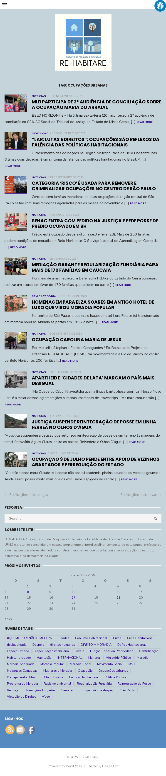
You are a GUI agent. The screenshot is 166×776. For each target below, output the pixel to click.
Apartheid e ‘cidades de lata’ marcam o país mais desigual (93, 381)
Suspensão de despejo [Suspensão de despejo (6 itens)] (98, 690)
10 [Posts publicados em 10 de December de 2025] (73, 592)
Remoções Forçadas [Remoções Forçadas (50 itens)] (40, 690)
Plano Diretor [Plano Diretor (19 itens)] (53, 677)
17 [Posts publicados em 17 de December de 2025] (73, 597)
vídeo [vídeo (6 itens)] (46, 696)
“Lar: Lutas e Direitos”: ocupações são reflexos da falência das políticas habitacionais (95, 142)
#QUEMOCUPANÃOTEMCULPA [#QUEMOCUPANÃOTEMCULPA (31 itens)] (29, 638)
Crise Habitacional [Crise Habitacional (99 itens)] (140, 638)
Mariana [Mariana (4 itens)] (94, 658)
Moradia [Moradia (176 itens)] (143, 658)
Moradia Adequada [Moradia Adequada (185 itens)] (21, 664)
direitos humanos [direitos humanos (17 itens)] (62, 645)
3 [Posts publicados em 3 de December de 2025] (73, 586)
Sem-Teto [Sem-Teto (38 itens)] (68, 690)
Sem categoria (44, 296)
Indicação (40, 133)
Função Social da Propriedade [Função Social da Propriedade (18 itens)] (111, 651)
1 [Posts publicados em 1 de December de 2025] (28, 586)
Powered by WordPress (65, 766)
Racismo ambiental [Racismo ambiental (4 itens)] (57, 683)
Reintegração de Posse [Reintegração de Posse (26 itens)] (134, 683)
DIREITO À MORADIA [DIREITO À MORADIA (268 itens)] (96, 645)
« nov (8, 619)
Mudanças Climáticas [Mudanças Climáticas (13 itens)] (22, 670)
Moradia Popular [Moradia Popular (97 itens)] (52, 664)
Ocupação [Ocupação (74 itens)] (85, 670)
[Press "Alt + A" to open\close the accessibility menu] (160, 6)
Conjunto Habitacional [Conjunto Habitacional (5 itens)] (91, 638)
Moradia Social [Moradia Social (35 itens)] (80, 664)
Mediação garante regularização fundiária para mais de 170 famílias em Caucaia (95, 267)
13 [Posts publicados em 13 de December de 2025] (141, 592)
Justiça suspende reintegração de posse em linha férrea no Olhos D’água (94, 424)
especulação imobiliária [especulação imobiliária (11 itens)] (52, 651)
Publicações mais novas (138, 494)
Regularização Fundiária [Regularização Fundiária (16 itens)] (94, 683)
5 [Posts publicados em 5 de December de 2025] (118, 586)
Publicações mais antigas (28, 494)
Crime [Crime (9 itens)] (117, 638)
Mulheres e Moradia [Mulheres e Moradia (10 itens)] (57, 670)
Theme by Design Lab (102, 766)
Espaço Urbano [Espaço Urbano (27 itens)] (18, 651)
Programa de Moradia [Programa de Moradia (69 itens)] (22, 683)
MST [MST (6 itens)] (132, 664)
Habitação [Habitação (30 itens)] (44, 658)
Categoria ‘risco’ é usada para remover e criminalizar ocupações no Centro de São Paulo (94, 186)
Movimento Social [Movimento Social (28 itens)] (110, 664)
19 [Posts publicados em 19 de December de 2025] (118, 597)
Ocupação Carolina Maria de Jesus (76, 339)
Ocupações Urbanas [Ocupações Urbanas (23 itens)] (113, 670)
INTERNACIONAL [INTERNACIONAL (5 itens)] (69, 658)
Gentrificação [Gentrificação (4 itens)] (149, 651)
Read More (144, 122)
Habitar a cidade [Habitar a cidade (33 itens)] (19, 658)
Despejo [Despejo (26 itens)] (38, 645)
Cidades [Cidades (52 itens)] (63, 638)
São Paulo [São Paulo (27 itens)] (127, 690)
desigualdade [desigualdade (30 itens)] (17, 645)
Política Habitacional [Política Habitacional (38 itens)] (84, 677)
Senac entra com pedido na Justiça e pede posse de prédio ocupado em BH (95, 223)
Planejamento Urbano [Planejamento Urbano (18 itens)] (22, 677)
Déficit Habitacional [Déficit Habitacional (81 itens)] (131, 645)
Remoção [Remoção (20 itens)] (13, 690)
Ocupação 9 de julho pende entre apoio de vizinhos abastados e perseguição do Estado (95, 462)
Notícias (39, 96)
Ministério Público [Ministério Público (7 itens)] (118, 658)
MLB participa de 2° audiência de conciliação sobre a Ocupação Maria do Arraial (96, 104)
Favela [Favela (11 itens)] (79, 651)
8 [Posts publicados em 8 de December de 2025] (28, 592)
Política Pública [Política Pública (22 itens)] (115, 677)
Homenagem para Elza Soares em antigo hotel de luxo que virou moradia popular (93, 305)
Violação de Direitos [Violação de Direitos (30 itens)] (21, 696)
